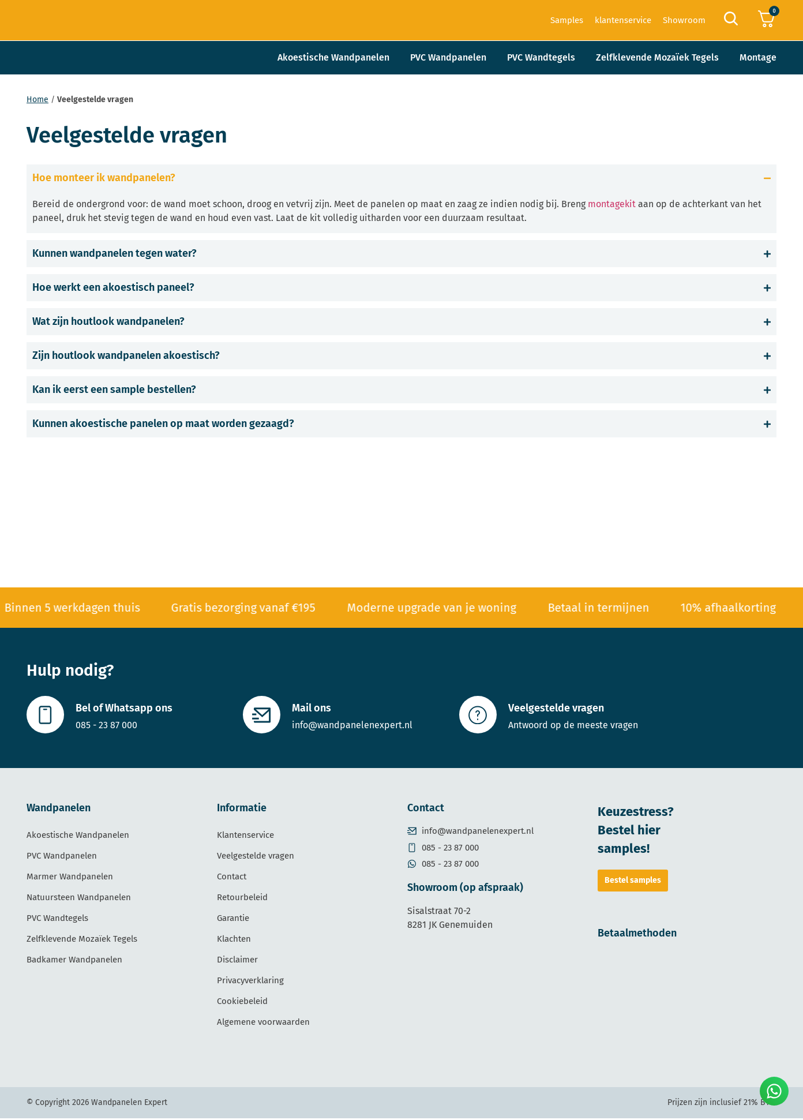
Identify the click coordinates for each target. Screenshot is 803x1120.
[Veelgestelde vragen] (478, 715)
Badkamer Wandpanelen (74, 961)
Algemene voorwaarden (263, 1023)
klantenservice (623, 20)
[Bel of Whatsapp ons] (46, 715)
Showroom (684, 20)
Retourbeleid (242, 899)
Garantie (233, 920)
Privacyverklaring (250, 982)
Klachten (234, 940)
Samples (566, 20)
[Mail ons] (262, 715)
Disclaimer (237, 961)
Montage (758, 57)
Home (37, 99)
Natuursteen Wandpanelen (79, 899)
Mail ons (313, 709)
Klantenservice (245, 836)
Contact (231, 878)
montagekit (612, 203)
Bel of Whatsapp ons (125, 709)
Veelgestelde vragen (558, 709)
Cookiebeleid (242, 1003)
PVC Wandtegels (541, 57)
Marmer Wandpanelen (70, 878)
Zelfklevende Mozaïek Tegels (657, 57)
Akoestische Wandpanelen (333, 57)
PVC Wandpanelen (448, 57)
